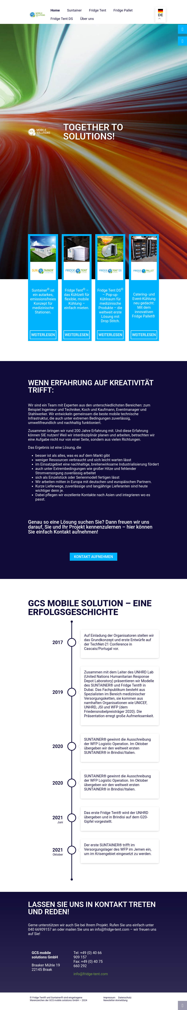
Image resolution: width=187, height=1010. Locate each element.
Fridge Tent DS (61, 19)
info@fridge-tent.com (91, 974)
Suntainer (74, 10)
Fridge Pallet (123, 10)
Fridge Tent (97, 10)
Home (55, 10)
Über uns (87, 19)
